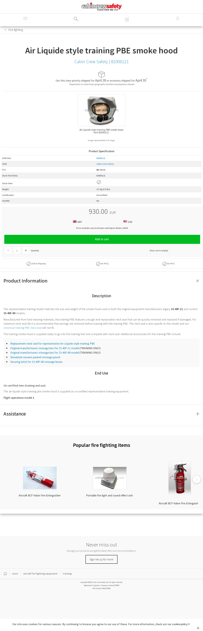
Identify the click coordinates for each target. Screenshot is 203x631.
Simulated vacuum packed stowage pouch (35, 357)
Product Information (101, 281)
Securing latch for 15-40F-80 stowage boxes (36, 362)
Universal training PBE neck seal (22, 328)
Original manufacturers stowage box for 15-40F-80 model (44, 352)
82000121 (100, 158)
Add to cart (102, 239)
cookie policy (179, 624)
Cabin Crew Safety (105, 163)
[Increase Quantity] (26, 250)
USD (127, 221)
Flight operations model (17, 398)
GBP (77, 221)
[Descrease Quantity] (8, 250)
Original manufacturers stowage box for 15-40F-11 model (44, 348)
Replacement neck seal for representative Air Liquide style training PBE (52, 343)
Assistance (101, 414)
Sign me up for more (101, 559)
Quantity (35, 250)
